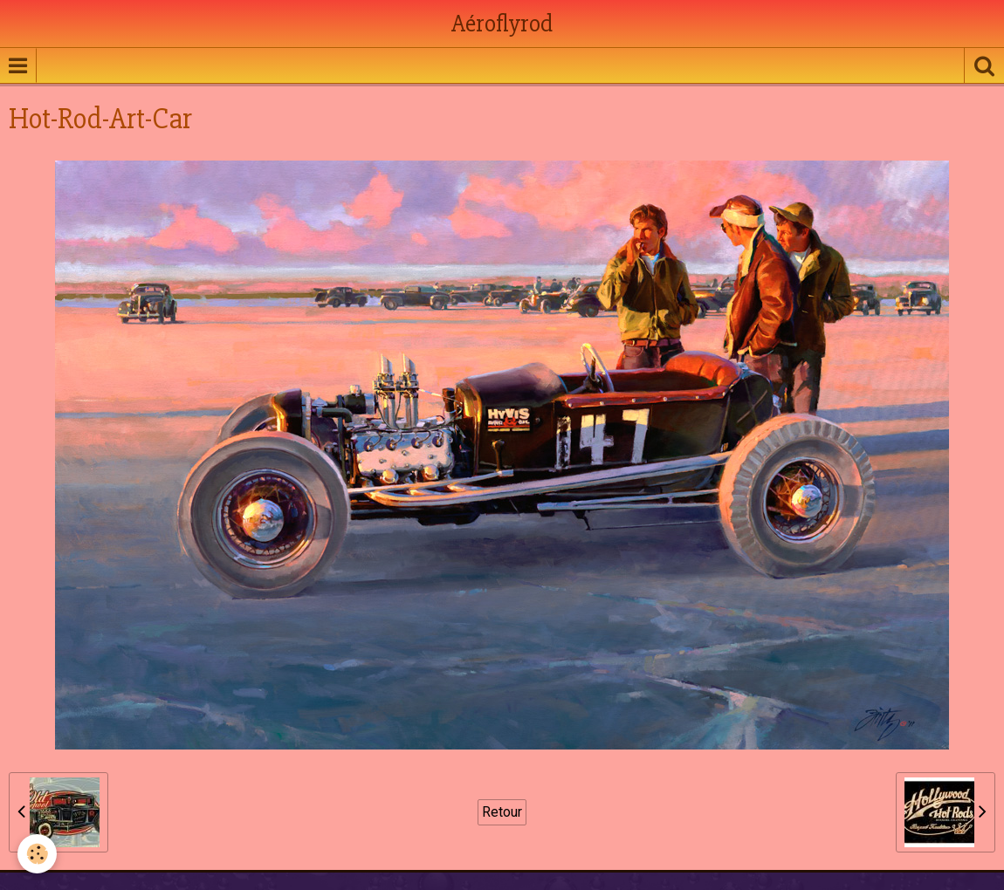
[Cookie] (37, 853)
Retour (502, 812)
